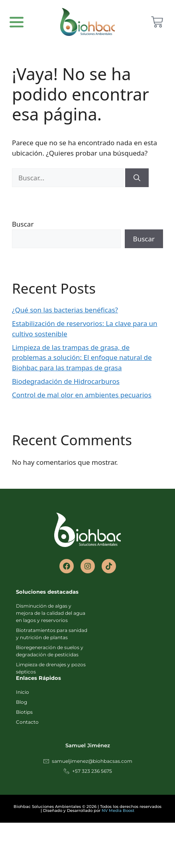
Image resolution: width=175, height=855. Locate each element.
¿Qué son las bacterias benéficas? (65, 309)
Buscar (22, 224)
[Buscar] (137, 178)
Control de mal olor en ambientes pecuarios (81, 394)
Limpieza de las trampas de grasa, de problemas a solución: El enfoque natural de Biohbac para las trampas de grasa (82, 357)
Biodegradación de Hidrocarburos (66, 381)
